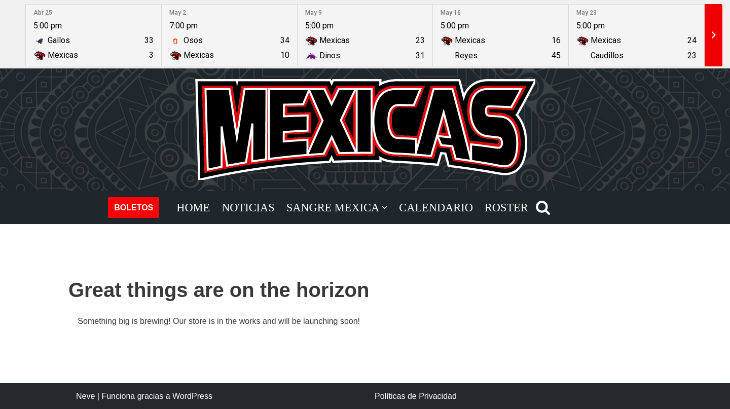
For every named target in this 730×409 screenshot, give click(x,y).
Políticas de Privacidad (416, 396)
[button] (384, 207)
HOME (193, 207)
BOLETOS (133, 207)
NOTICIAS (248, 207)
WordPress (192, 396)
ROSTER (506, 207)
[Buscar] (543, 207)
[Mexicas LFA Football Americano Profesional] (365, 129)
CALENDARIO (436, 207)
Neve (85, 396)
